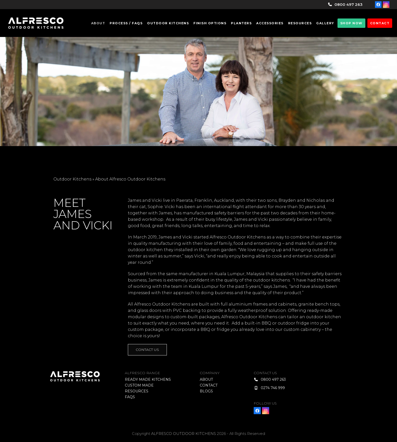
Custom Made (139, 385)
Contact (208, 385)
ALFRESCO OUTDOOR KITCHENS (183, 433)
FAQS (130, 397)
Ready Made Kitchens (148, 379)
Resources (136, 391)
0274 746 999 (273, 388)
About (206, 379)
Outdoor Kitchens (72, 179)
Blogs (206, 391)
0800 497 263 (348, 4)
